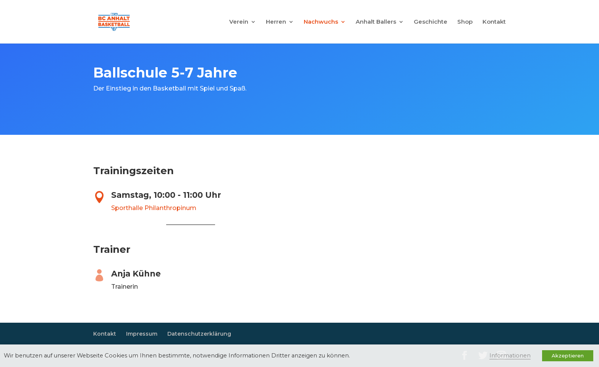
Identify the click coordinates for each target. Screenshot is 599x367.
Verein (238, 22)
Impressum (141, 333)
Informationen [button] (510, 355)
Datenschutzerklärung (199, 333)
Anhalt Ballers (376, 22)
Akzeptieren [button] (568, 355)
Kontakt (494, 22)
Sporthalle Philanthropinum (153, 208)
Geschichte (430, 22)
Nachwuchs (321, 22)
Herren (276, 22)
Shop (465, 22)
